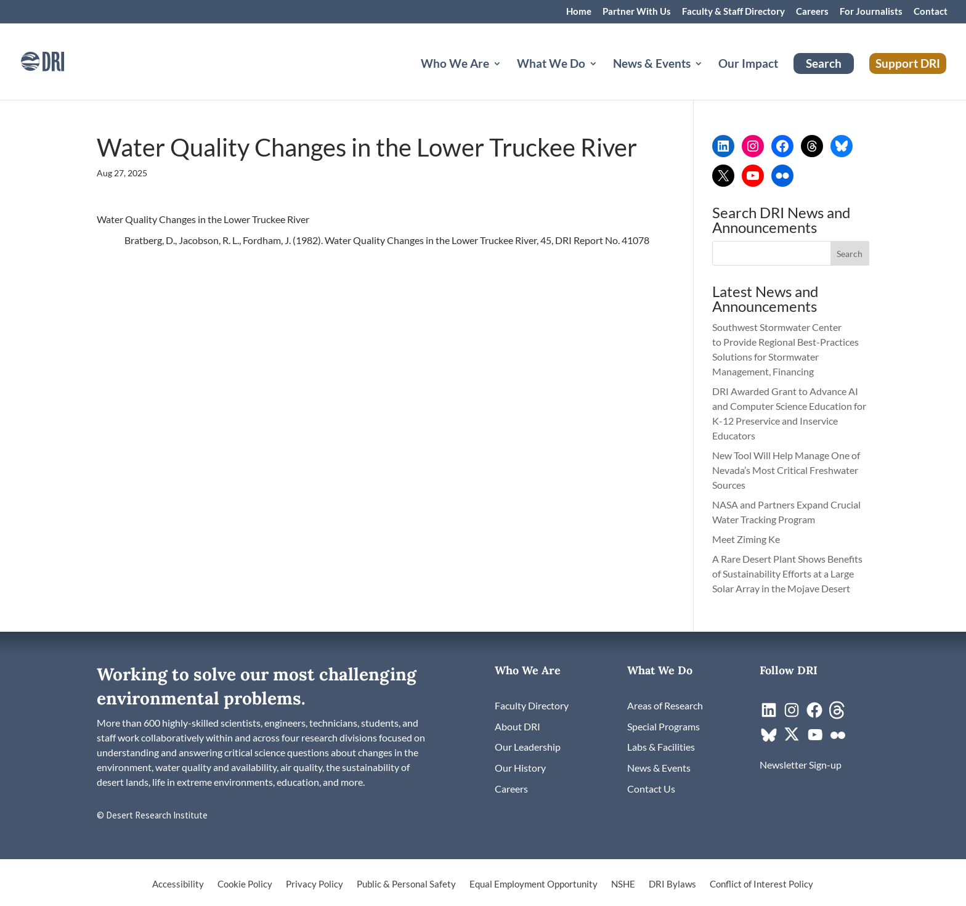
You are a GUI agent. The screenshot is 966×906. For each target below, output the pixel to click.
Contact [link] (931, 12)
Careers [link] (812, 12)
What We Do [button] (551, 64)
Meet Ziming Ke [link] (747, 539)
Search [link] (824, 63)
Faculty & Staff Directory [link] (733, 12)
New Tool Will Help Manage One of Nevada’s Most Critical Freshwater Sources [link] (786, 470)
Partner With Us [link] (637, 12)
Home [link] (578, 12)
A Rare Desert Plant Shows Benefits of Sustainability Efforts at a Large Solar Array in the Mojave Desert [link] (787, 573)
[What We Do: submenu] (603, 78)
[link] (58, 60)
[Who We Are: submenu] (507, 78)
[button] (850, 253)
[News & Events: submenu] (708, 78)
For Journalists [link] (871, 12)
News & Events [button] (652, 64)
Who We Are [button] (455, 64)
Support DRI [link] (907, 63)
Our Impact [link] (748, 64)
